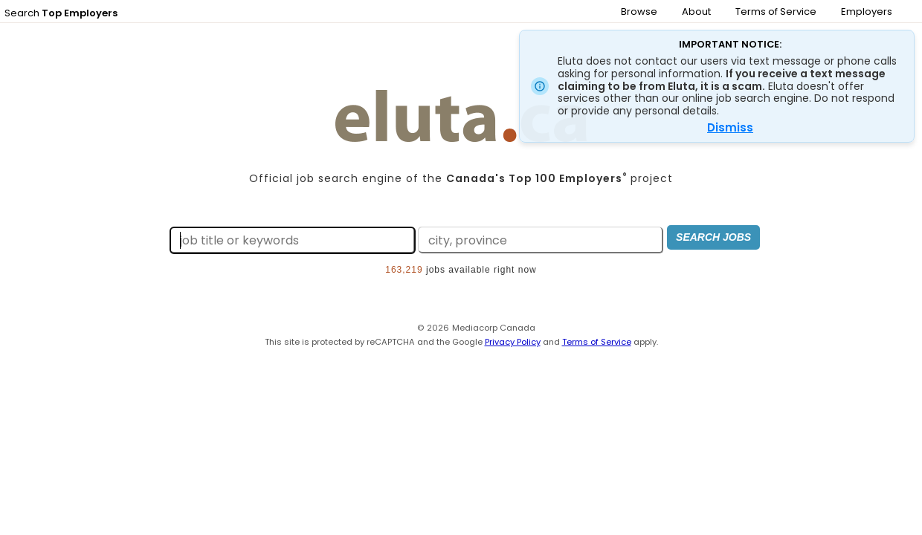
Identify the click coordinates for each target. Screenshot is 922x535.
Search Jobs (709, 240)
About (696, 11)
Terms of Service (775, 11)
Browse (639, 11)
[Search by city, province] (529, 241)
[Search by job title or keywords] (281, 241)
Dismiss (730, 127)
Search (60, 13)
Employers (866, 11)
